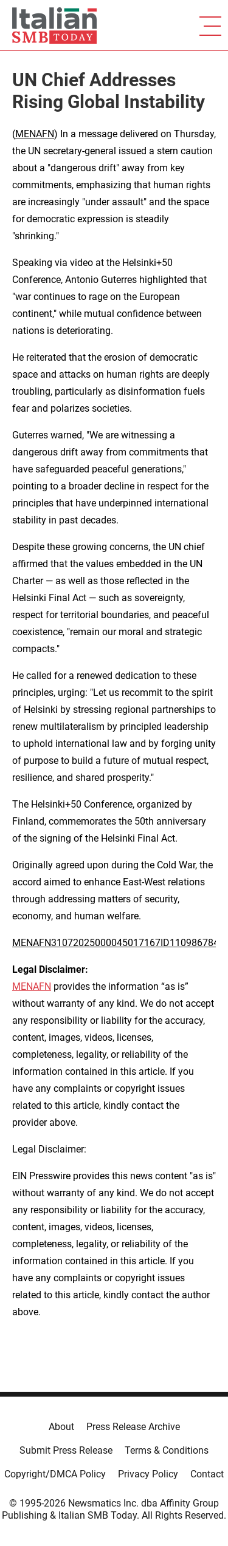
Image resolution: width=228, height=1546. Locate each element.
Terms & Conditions (167, 1450)
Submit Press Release (65, 1450)
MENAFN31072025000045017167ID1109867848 (118, 942)
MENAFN (34, 134)
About (61, 1426)
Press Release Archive (133, 1426)
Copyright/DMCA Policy (55, 1474)
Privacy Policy (148, 1474)
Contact (207, 1474)
